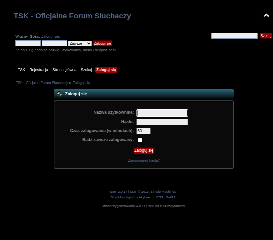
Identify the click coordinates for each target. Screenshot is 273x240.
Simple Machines (163, 191)
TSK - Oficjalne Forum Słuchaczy (72, 16)
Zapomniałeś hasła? (144, 160)
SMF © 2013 (139, 191)
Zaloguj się (50, 36)
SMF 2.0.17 (118, 191)
